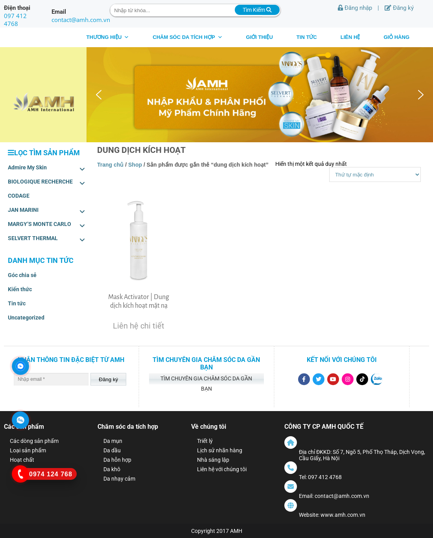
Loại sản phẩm (28, 450)
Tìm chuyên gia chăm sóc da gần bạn (206, 379)
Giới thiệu (259, 37)
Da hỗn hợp (117, 460)
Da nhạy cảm (119, 479)
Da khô (111, 469)
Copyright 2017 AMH (216, 531)
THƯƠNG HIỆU (107, 37)
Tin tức (307, 37)
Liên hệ (350, 37)
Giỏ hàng (396, 37)
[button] (98, 94)
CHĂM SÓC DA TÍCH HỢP (187, 37)
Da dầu (112, 450)
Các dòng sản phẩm (34, 441)
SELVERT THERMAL (46, 239)
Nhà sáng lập (213, 460)
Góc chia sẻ (22, 275)
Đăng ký (399, 7)
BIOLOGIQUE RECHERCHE (46, 183)
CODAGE (18, 196)
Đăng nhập (355, 7)
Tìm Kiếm (257, 10)
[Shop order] (375, 174)
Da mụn (112, 441)
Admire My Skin (46, 169)
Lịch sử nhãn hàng (219, 450)
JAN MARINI (46, 211)
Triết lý (205, 441)
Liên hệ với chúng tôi (222, 469)
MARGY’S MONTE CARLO (46, 225)
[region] (260, 94)
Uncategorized (26, 317)
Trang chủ (110, 165)
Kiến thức (20, 289)
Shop (135, 165)
